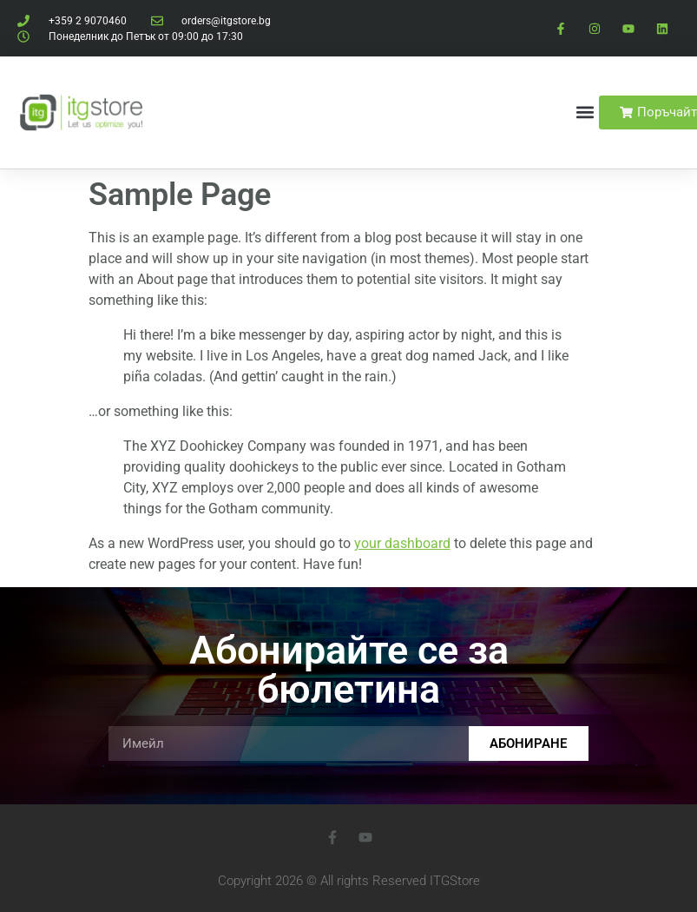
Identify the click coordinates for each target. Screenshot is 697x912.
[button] (584, 112)
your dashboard (402, 543)
